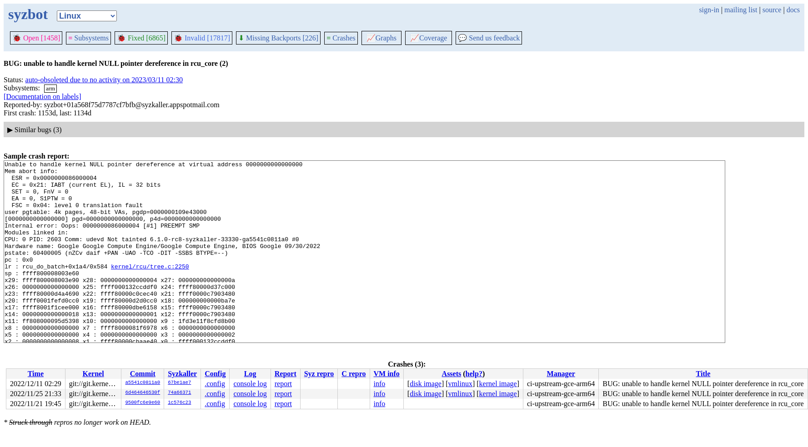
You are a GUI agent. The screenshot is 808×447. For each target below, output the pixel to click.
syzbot (28, 14)
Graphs (381, 38)
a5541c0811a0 (142, 383)
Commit (143, 373)
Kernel (93, 373)
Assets (452, 373)
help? (474, 373)
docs (793, 10)
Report (285, 373)
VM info (387, 373)
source (772, 10)
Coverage (428, 38)
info (380, 383)
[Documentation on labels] (42, 96)
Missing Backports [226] (278, 38)
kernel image (498, 383)
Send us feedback (489, 38)
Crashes (341, 38)
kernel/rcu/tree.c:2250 (150, 288)
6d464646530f (142, 393)
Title (703, 373)
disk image (426, 383)
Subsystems (88, 38)
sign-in (709, 10)
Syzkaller (182, 373)
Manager (561, 373)
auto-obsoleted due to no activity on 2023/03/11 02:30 (104, 80)
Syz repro (319, 373)
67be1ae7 (179, 383)
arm (50, 88)
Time (36, 373)
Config (215, 373)
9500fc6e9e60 (142, 403)
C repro (353, 373)
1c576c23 (179, 403)
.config (215, 383)
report (283, 383)
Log (250, 373)
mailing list (740, 10)
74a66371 (179, 393)
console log (249, 383)
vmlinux (460, 383)
